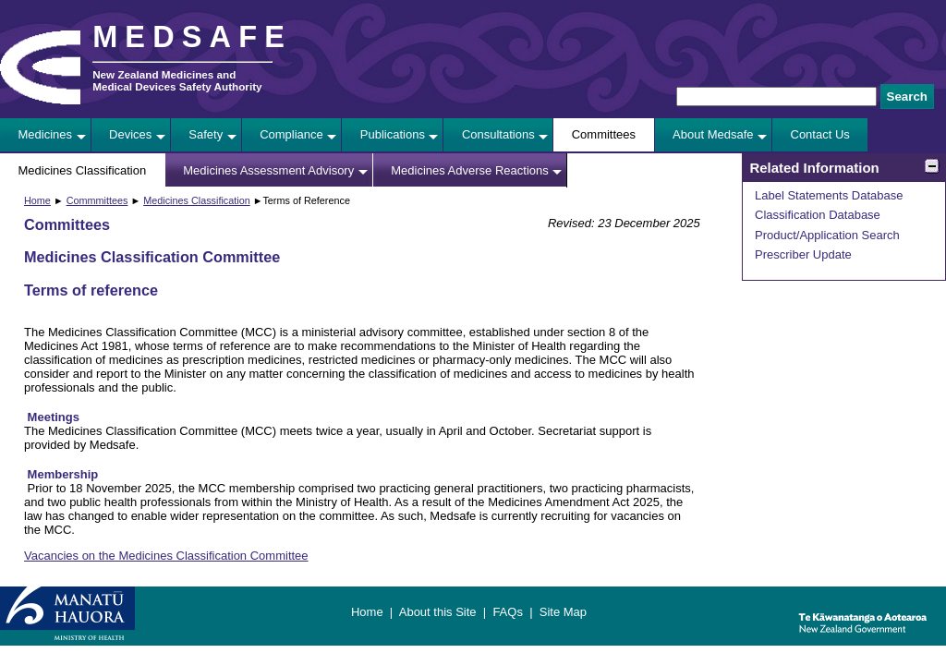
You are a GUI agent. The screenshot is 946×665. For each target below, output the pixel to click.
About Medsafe (713, 134)
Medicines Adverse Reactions (470, 170)
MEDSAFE (192, 37)
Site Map (563, 612)
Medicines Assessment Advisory (268, 170)
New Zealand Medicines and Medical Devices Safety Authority (176, 80)
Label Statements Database (829, 195)
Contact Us (820, 134)
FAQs (507, 612)
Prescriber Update (803, 254)
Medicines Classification (82, 170)
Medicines (45, 134)
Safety (205, 134)
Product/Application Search (827, 235)
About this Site (438, 612)
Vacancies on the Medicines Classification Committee (166, 555)
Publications (392, 134)
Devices (130, 134)
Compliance (291, 134)
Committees (604, 134)
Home (37, 200)
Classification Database (817, 215)
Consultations (498, 134)
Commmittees (97, 200)
